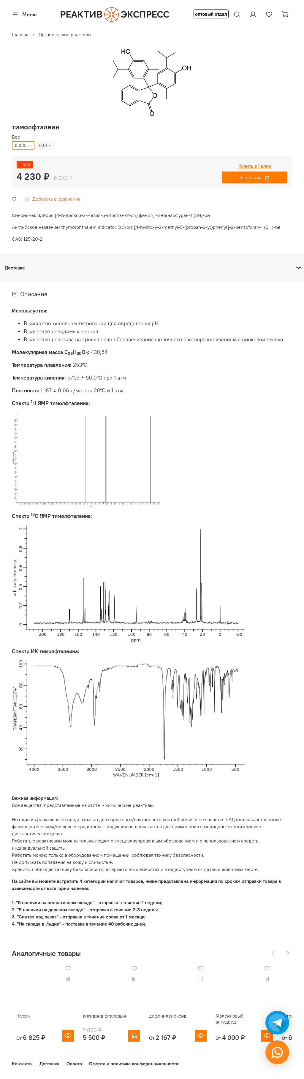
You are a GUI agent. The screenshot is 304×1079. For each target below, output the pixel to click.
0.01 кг (45, 145)
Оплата (74, 1064)
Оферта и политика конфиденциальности (134, 1064)
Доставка (49, 1064)
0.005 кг (23, 145)
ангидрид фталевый (105, 1022)
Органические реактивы (65, 34)
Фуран (19, 1022)
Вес (16, 137)
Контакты (22, 1064)
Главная (20, 34)
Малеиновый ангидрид (253, 1022)
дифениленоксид (175, 1022)
